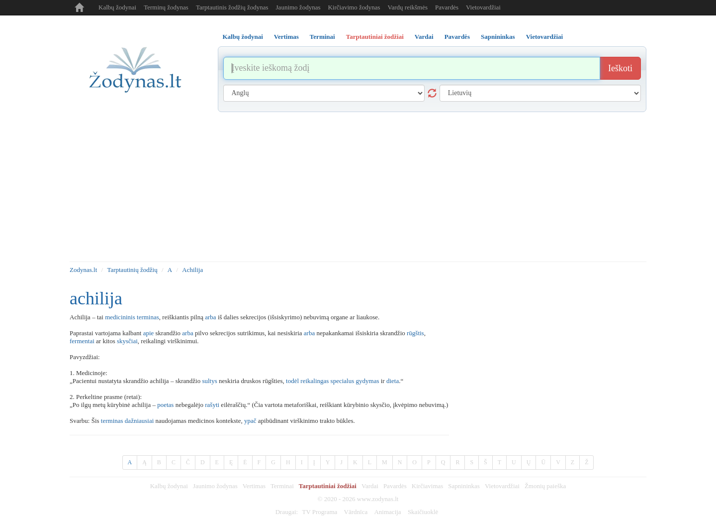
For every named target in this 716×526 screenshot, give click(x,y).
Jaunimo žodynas (298, 7)
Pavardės (446, 7)
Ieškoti (620, 68)
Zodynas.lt (83, 269)
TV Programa (319, 512)
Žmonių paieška (545, 486)
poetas (165, 404)
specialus (343, 381)
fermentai (82, 341)
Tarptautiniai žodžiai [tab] (375, 36)
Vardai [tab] (424, 36)
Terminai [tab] (322, 36)
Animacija (387, 512)
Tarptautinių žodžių (132, 269)
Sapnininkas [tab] (498, 36)
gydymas (367, 381)
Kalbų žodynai (117, 7)
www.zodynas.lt (378, 499)
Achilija (192, 269)
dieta (392, 381)
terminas (148, 317)
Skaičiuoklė (423, 512)
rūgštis (415, 333)
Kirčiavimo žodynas (354, 7)
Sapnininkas (464, 486)
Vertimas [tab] (286, 36)
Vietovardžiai (483, 7)
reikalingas (314, 381)
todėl (292, 381)
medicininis (120, 317)
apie (148, 333)
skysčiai (127, 341)
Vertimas (254, 486)
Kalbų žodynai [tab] (243, 36)
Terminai (282, 486)
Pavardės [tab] (457, 36)
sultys (209, 381)
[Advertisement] (358, 187)
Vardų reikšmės (408, 7)
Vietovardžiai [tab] (544, 36)
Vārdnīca (356, 512)
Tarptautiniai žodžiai (328, 486)
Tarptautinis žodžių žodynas (232, 7)
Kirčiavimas (428, 486)
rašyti (212, 404)
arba (210, 317)
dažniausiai (139, 420)
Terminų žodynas (166, 7)
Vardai (369, 486)
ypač (250, 420)
